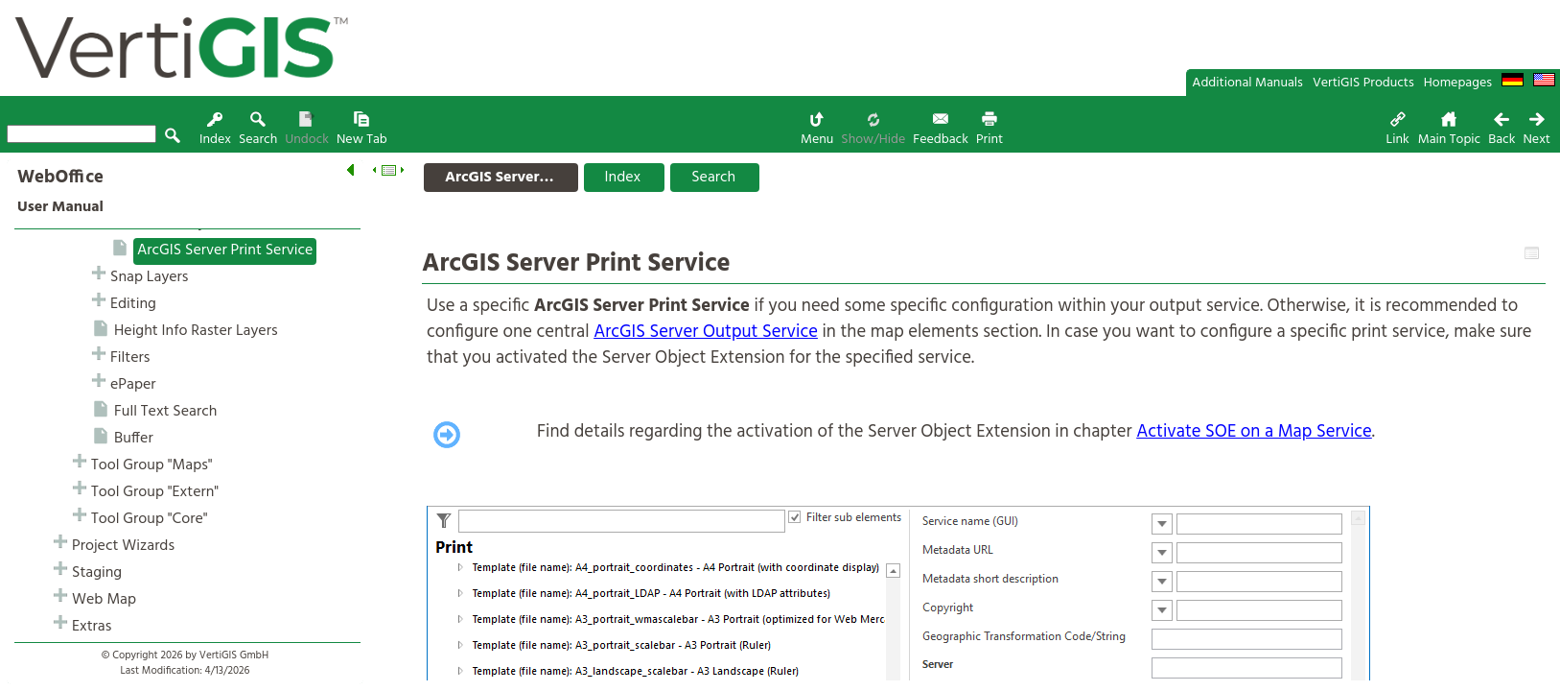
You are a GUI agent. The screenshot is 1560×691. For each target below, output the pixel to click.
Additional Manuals (1247, 83)
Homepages (1458, 83)
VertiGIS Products (1363, 83)
